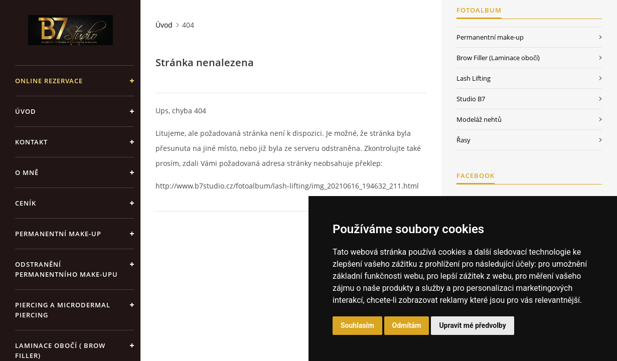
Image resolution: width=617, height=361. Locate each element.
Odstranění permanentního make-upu (66, 269)
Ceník (25, 203)
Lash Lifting (473, 78)
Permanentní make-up (58, 233)
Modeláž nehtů (479, 119)
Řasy (463, 139)
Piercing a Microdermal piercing (62, 309)
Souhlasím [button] (357, 325)
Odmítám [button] (406, 325)
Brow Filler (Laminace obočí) (498, 57)
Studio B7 (470, 98)
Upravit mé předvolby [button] (472, 325)
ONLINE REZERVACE (49, 80)
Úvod (25, 111)
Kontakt (31, 141)
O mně (27, 172)
